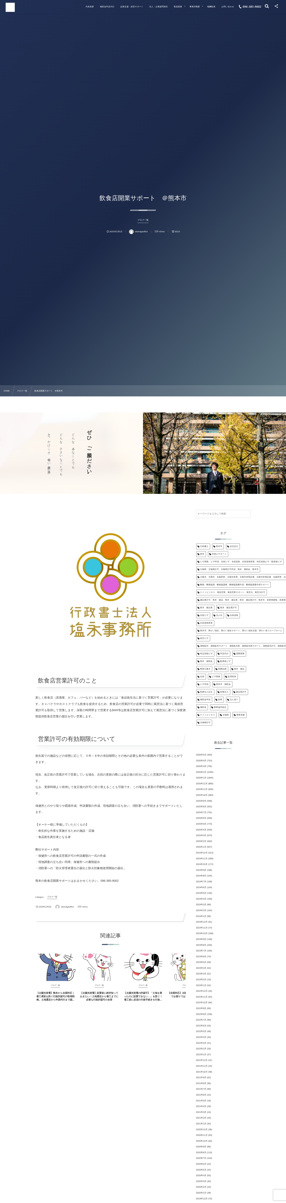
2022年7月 (201, 1020)
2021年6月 (201, 1095)
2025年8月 (201, 806)
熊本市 (219, 546)
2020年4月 (201, 1175)
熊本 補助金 (206, 661)
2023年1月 (201, 985)
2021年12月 (202, 1060)
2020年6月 (201, 1164)
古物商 (226, 715)
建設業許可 (241, 692)
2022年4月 (201, 1037)
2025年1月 (201, 847)
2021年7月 (201, 1089)
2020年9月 (201, 1146)
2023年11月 (202, 927)
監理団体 (232, 677)
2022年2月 (201, 1048)
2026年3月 (201, 766)
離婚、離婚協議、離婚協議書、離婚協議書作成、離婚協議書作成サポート (234, 585)
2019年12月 (202, 1198)
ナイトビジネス (207, 715)
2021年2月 (201, 1118)
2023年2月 (201, 979)
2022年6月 (201, 1025)
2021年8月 (201, 1083)
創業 (220, 700)
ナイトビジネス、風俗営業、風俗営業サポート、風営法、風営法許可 (232, 592)
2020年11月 (202, 1135)
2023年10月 (202, 933)
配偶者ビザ (225, 661)
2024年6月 (201, 887)
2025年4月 (201, 829)
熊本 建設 (239, 669)
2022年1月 (201, 1054)
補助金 (203, 707)
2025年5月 (201, 824)
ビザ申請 (204, 684)
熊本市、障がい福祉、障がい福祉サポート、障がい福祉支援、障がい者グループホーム (241, 631)
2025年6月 (201, 818)
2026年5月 (201, 754)
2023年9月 (201, 939)
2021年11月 (202, 1066)
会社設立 (234, 546)
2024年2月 (201, 910)
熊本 (202, 554)
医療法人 (224, 692)
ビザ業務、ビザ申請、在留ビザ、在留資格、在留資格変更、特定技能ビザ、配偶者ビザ (241, 562)
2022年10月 (202, 1002)
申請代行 (224, 654)
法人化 (219, 615)
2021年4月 (201, 1106)
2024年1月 (201, 916)
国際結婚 (222, 669)
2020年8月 (201, 1152)
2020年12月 (202, 1129)
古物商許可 (205, 723)
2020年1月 (201, 1193)
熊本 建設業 (206, 608)
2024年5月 (201, 893)
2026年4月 (201, 760)
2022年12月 (202, 991)
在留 (202, 677)
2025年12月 (202, 783)
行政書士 (204, 546)
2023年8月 (201, 945)
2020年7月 (201, 1158)
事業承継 (240, 715)
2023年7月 (201, 950)
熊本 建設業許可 (228, 608)
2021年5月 (201, 1100)
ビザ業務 (216, 677)
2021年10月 (202, 1072)
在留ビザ (204, 615)
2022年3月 (201, 1043)
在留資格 (234, 615)
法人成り (234, 700)
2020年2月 (201, 1187)
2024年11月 (202, 858)
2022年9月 (201, 1008)
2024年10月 (202, 864)
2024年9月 (201, 870)
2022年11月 (202, 997)
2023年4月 (201, 968)
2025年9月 (201, 801)
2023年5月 (201, 962)
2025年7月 (201, 812)
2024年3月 (201, 904)
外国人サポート (219, 554)
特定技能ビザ (206, 654)
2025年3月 (201, 835)
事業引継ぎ (205, 669)
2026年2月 (201, 772)
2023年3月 (201, 973)
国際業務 (240, 654)
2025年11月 (202, 789)
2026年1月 (201, 777)
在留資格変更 (206, 623)
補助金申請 (205, 700)
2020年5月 (201, 1170)
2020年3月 (201, 1181)
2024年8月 (201, 875)
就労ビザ (204, 638)
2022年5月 (201, 1031)
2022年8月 (201, 1014)
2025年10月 (202, 795)
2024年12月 (202, 852)
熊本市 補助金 (223, 684)
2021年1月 (201, 1123)
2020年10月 (202, 1141)
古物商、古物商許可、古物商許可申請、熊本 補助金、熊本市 (229, 569)
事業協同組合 (220, 707)
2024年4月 (201, 899)
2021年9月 (201, 1077)
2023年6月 (201, 956)
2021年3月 (201, 1112)
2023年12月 (202, 922)
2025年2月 (201, 841)
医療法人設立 (206, 692)
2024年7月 (201, 881)
